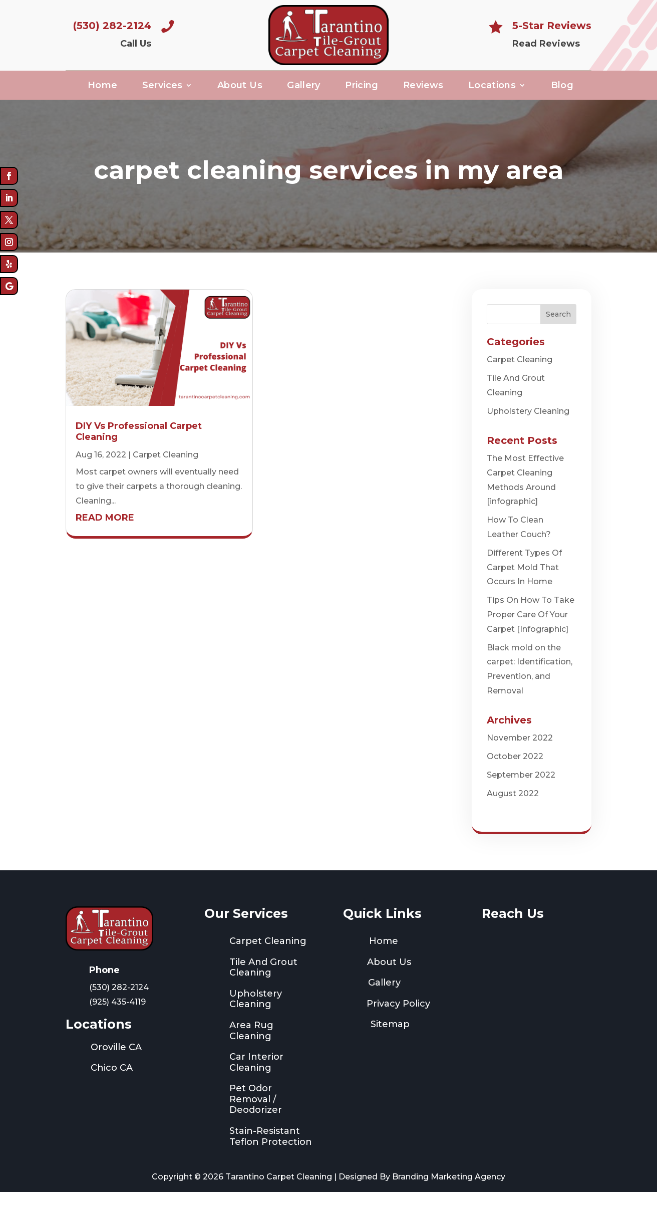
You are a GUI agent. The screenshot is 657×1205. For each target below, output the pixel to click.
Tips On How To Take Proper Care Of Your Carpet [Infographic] (530, 627)
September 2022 (521, 788)
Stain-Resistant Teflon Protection (270, 1149)
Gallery (303, 89)
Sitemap (390, 1037)
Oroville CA (116, 1060)
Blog (562, 89)
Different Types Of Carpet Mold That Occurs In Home (524, 580)
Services (162, 89)
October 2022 (515, 769)
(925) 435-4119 (117, 1015)
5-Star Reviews (551, 26)
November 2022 (520, 751)
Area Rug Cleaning (251, 1044)
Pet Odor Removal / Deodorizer (255, 1112)
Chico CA (112, 1080)
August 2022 (513, 806)
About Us (239, 89)
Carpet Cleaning (165, 467)
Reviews (423, 89)
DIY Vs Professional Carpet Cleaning (139, 444)
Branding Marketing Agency (448, 1189)
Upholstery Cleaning (528, 423)
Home (102, 89)
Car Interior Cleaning (256, 1075)
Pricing (362, 89)
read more (105, 530)
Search (558, 326)
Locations (492, 89)
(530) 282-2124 (112, 26)
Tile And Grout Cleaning (263, 980)
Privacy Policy (398, 1016)
